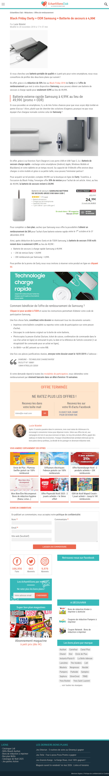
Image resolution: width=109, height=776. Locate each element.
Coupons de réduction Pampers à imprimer (82, 620)
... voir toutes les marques (71, 685)
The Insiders (76, 663)
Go (45, 413)
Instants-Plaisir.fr (67, 658)
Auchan (63, 649)
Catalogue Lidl (8, 748)
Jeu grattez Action (10, 761)
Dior (70, 654)
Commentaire (61, 519)
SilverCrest (74, 676)
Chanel (63, 654)
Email (13, 527)
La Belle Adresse (85, 658)
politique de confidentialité (68, 514)
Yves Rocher (65, 681)
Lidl (86, 663)
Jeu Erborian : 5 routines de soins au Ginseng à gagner (60, 749)
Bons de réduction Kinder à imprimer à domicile (79, 610)
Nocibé (85, 667)
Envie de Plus (81, 654)
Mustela (63, 667)
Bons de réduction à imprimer (15, 753)
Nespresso (74, 667)
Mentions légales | (77, 774)
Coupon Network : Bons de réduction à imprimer (79, 630)
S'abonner (41, 595)
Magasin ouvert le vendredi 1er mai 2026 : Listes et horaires (62, 765)
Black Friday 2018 (57, 83)
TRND (85, 676)
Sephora (63, 676)
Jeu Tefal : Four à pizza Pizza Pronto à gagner (56, 755)
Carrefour (73, 649)
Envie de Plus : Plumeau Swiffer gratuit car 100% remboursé (24, 470)
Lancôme (64, 663)
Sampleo (85, 672)
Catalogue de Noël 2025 (13, 759)
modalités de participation (56, 373)
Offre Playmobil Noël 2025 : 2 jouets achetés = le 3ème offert (54, 496)
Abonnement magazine (31, 642)
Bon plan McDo (9, 756)
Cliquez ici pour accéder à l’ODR (24, 311)
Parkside (74, 672)
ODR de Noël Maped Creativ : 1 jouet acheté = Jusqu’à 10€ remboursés (85, 496)
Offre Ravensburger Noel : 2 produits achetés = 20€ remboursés (84, 470)
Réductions (28, 13)
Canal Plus (85, 649)
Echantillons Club (16, 13)
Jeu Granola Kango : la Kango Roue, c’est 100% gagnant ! (61, 760)
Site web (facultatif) (20, 536)
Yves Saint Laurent (81, 681)
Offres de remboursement (43, 13)
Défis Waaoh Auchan (11, 751)
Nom (13, 519)
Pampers (63, 672)
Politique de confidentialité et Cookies (96, 774)
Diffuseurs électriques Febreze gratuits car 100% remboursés (54, 470)
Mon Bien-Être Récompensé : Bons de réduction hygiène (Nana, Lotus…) (24, 496)
